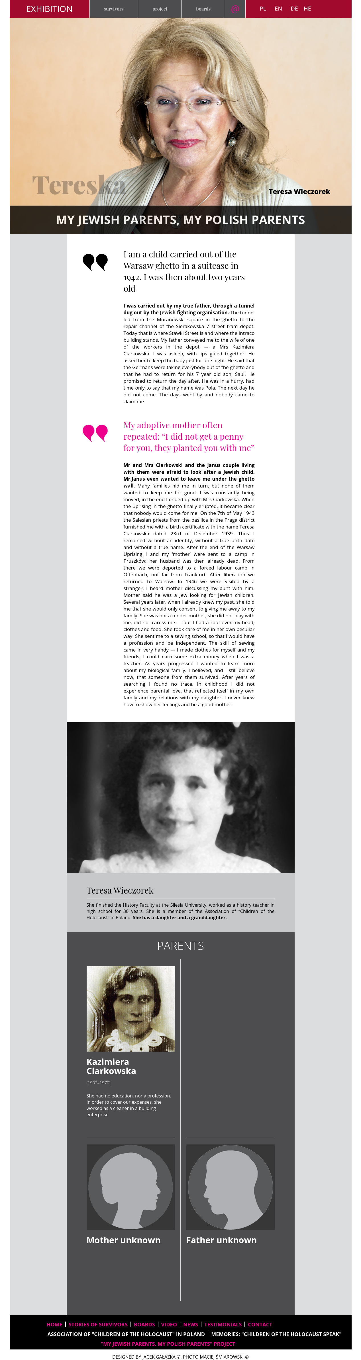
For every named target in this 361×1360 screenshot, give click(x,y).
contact (260, 1324)
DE (294, 8)
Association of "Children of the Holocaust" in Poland (126, 1334)
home (54, 1324)
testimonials (223, 1324)
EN (278, 8)
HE (307, 8)
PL (263, 8)
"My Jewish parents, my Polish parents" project (168, 1343)
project (159, 9)
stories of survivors (98, 1324)
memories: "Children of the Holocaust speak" (276, 1334)
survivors (114, 9)
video (169, 1324)
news (190, 1324)
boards (203, 9)
